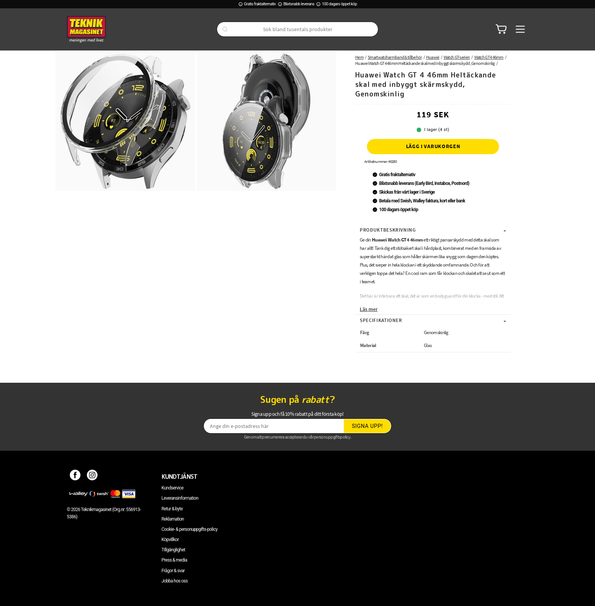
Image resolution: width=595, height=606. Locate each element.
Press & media (174, 560)
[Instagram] (92, 476)
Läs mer (369, 309)
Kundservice (173, 488)
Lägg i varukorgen (433, 146)
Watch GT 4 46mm (489, 57)
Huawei (432, 57)
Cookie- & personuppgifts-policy (189, 529)
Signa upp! (367, 426)
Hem (359, 57)
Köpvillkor (170, 539)
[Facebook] (75, 476)
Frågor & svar (173, 570)
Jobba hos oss (175, 581)
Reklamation (173, 519)
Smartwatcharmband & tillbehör (395, 57)
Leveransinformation (180, 498)
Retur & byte (172, 508)
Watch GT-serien (457, 57)
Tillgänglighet (173, 549)
